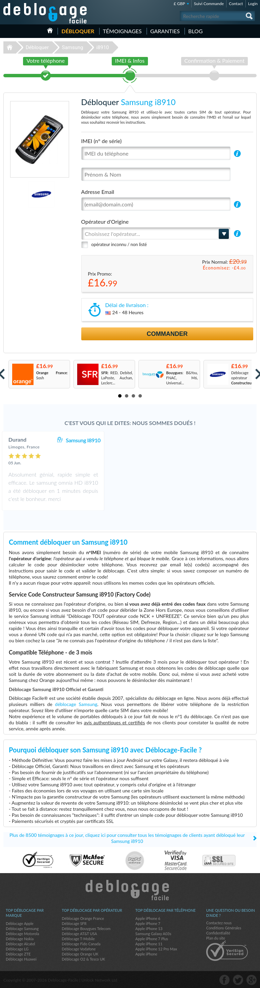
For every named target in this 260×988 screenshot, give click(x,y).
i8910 (102, 47)
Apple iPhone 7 (147, 923)
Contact (236, 3)
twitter (238, 980)
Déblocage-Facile (45, 13)
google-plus (251, 980)
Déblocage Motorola (22, 933)
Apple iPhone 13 (148, 928)
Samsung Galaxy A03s (153, 933)
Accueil (50, 30)
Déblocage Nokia (20, 938)
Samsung (72, 47)
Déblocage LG (17, 949)
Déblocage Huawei (21, 959)
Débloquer (77, 31)
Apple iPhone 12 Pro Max (156, 949)
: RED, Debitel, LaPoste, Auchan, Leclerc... (117, 377)
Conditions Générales (223, 928)
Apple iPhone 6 (147, 918)
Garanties (165, 31)
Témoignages (122, 31)
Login (253, 3)
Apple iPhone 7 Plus (151, 938)
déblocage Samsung (76, 704)
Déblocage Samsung (22, 928)
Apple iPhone (146, 954)
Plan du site (215, 938)
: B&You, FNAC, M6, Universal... (182, 377)
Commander (167, 333)
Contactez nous (219, 923)
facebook (224, 980)
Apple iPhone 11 (148, 944)
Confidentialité (218, 933)
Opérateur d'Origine (105, 221)
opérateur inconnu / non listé (119, 244)
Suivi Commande (209, 3)
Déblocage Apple (20, 923)
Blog (195, 31)
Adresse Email (97, 191)
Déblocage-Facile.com (130, 890)
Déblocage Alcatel (20, 944)
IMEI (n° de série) (101, 141)
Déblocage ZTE (18, 954)
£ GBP (179, 3)
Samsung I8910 (160, 440)
